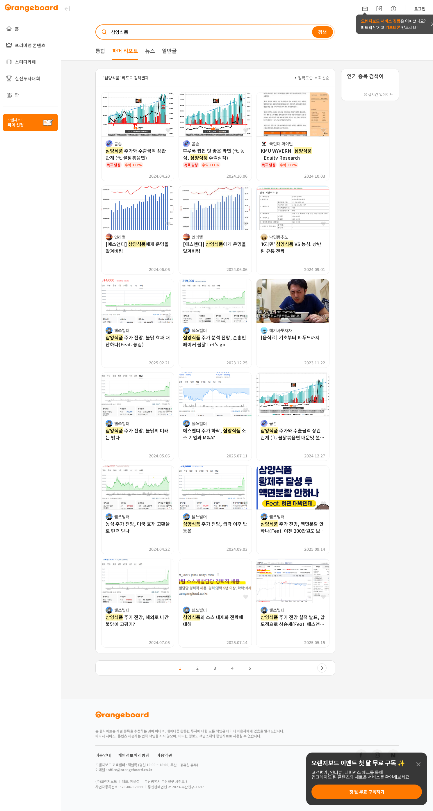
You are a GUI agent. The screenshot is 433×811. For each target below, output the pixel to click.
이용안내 (103, 755)
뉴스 (150, 50)
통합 (100, 50)
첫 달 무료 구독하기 (366, 792)
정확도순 (304, 78)
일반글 (169, 50)
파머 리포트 (125, 50)
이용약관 (164, 755)
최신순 (322, 78)
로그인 (419, 9)
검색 (322, 31)
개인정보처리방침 (134, 755)
